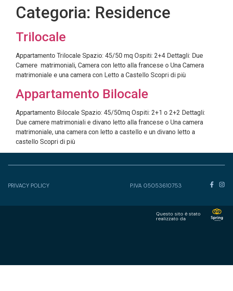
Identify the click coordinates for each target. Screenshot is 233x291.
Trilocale (41, 36)
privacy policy (28, 185)
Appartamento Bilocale (82, 93)
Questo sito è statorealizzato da (178, 216)
